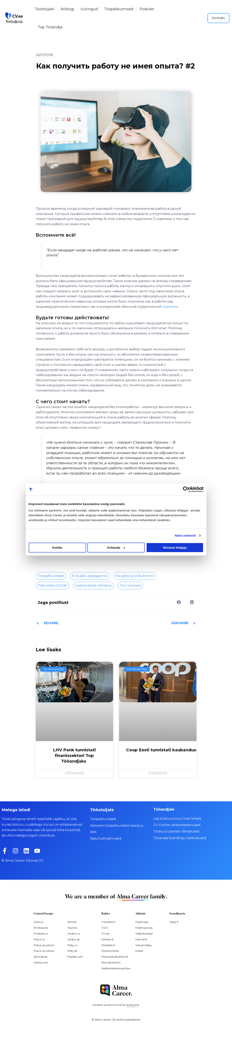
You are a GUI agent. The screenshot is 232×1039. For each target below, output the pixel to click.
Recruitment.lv (111, 962)
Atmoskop (40, 956)
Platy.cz (72, 945)
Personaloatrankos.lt (114, 956)
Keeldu (57, 547)
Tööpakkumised (118, 9)
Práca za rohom (44, 945)
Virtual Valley (143, 945)
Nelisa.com (41, 962)
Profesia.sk (41, 927)
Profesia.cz (41, 933)
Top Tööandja (50, 27)
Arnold (71, 921)
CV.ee (105, 933)
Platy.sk (72, 950)
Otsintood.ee (110, 950)
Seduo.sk (73, 939)
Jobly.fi (173, 921)
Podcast (147, 9)
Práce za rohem (44, 950)
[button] (178, 602)
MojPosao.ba (143, 927)
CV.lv (104, 927)
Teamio (72, 927)
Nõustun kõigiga (175, 547)
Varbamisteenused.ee (115, 968)
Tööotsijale (44, 9)
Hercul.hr (141, 939)
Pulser (139, 950)
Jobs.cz (38, 921)
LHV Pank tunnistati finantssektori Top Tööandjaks (74, 756)
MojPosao (141, 921)
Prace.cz (39, 939)
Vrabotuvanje (144, 933)
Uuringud (89, 9)
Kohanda (116, 547)
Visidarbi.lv (108, 945)
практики (170, 307)
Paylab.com (75, 956)
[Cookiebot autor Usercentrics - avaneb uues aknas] (185, 489)
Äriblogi (67, 9)
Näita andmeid (185, 535)
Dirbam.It (107, 939)
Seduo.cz (73, 933)
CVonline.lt (108, 921)
